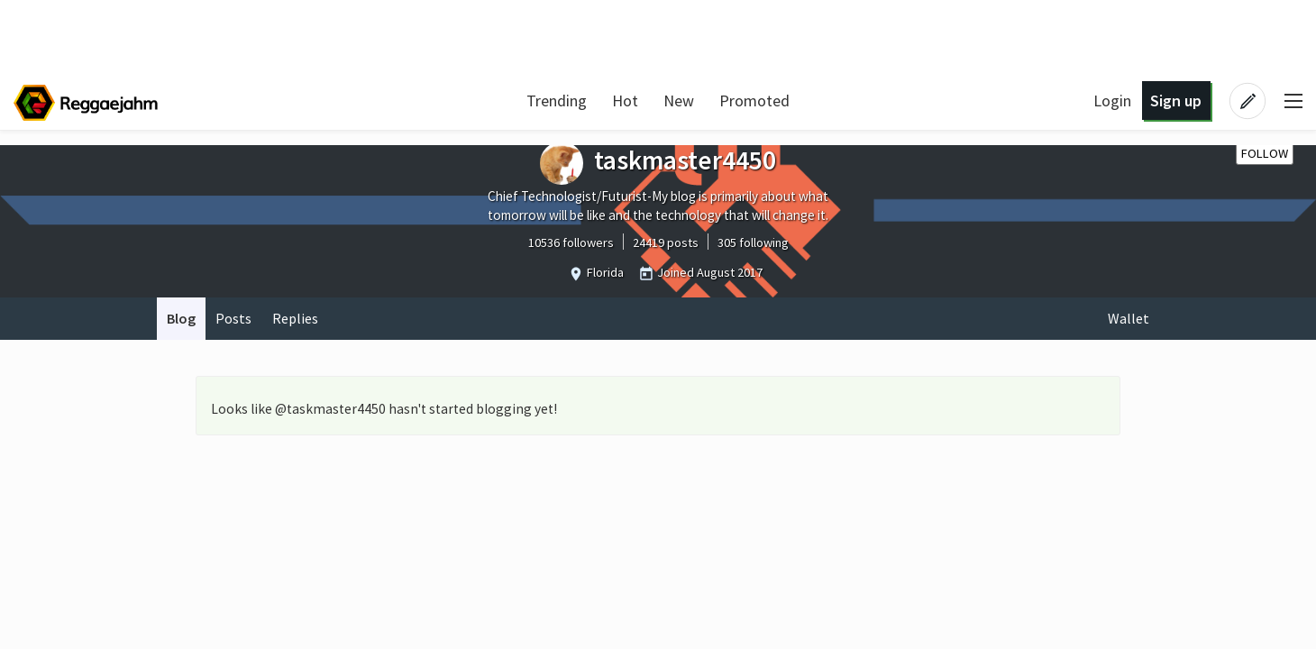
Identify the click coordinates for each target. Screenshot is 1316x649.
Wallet (1128, 318)
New (678, 100)
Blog (181, 318)
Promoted (754, 100)
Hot (625, 100)
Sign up (1176, 100)
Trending (556, 100)
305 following (753, 242)
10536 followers (571, 242)
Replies (295, 318)
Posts (233, 318)
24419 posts (666, 242)
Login (1112, 100)
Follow (1264, 153)
